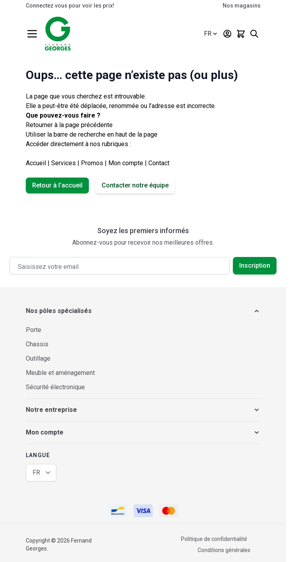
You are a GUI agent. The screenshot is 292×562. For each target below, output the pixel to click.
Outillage (38, 358)
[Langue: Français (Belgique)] (211, 33)
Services (63, 163)
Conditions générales (224, 550)
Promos (92, 163)
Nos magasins (242, 5)
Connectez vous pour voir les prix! (70, 5)
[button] (143, 311)
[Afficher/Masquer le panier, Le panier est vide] (240, 33)
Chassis (37, 344)
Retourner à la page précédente (69, 125)
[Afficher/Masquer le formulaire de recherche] (254, 33)
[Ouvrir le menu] (32, 33)
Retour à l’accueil (57, 185)
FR (36, 472)
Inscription (254, 265)
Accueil (36, 163)
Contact (158, 163)
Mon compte (125, 163)
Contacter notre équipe (135, 185)
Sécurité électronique (55, 387)
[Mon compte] (227, 33)
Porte (33, 330)
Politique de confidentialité (214, 539)
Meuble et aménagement (60, 373)
